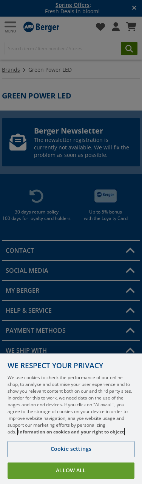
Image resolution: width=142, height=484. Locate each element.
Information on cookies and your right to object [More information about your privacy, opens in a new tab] (71, 432)
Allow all (71, 470)
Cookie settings (71, 448)
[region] (71, 418)
